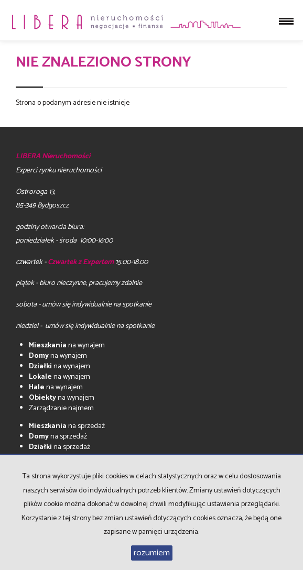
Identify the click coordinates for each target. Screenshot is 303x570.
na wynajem (67, 345)
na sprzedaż (67, 426)
